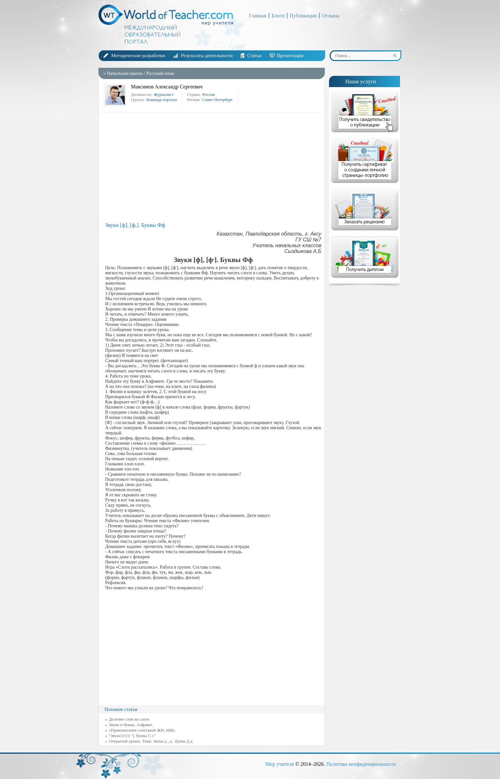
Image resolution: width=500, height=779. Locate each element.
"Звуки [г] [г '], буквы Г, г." (132, 735)
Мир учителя (279, 764)
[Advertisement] (213, 167)
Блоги (278, 15)
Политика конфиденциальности (361, 764)
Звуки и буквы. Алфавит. (131, 724)
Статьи (254, 55)
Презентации (290, 55)
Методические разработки (138, 55)
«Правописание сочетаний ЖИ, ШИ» (142, 730)
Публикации (303, 15)
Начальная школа (124, 73)
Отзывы (330, 15)
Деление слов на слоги (129, 719)
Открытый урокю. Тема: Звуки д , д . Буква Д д (151, 741)
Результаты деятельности (207, 55)
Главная (257, 15)
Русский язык (160, 73)
